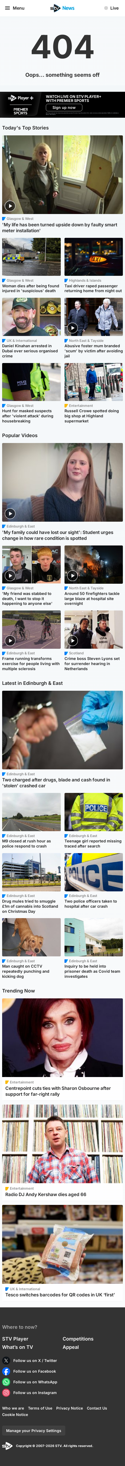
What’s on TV (17, 1347)
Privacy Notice (69, 1408)
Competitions (78, 1339)
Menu (14, 8)
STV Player (15, 1339)
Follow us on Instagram (35, 1392)
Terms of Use (40, 1408)
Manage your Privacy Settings (33, 1430)
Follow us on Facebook (34, 1371)
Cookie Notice (15, 1414)
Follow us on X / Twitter (35, 1360)
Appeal (71, 1347)
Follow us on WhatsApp (35, 1382)
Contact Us (97, 1408)
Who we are (13, 1408)
